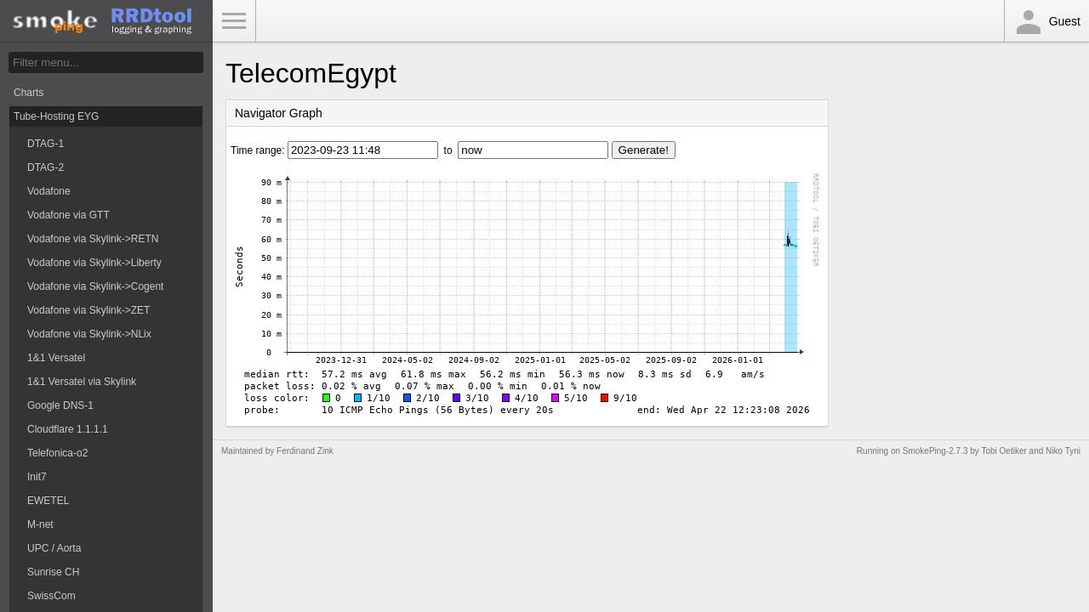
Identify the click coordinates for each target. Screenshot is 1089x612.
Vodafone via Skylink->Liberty (94, 263)
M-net (40, 524)
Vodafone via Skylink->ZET (88, 310)
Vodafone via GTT (68, 215)
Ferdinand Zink (305, 451)
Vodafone (49, 191)
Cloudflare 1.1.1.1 (67, 429)
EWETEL (48, 501)
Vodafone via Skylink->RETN (92, 239)
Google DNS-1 (60, 405)
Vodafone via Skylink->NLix (89, 334)
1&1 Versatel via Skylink (81, 382)
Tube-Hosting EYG (56, 116)
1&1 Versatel (56, 358)
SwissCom (51, 596)
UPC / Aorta (54, 548)
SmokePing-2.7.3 (935, 451)
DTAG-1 (45, 144)
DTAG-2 (45, 167)
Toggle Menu (234, 21)
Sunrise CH (53, 572)
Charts (28, 93)
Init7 (37, 477)
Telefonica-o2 (57, 453)
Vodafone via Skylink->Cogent (95, 286)
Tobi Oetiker (1003, 451)
